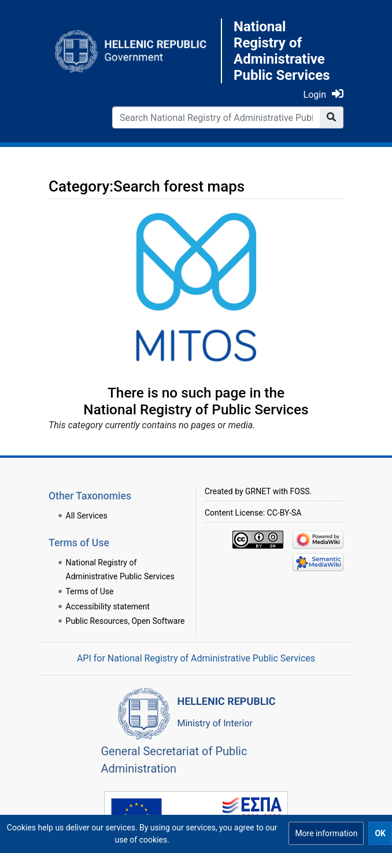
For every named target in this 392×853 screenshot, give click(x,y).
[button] (326, 833)
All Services (87, 515)
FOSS (300, 491)
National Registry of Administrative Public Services (282, 51)
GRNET (258, 491)
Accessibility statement (108, 606)
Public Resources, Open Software (125, 621)
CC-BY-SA (284, 512)
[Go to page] (331, 117)
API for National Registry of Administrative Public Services (196, 658)
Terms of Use (90, 591)
